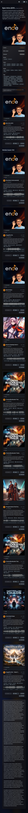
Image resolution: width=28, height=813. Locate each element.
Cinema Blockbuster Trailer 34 (13, 453)
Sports (18, 65)
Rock (14, 627)
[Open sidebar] (1, 2)
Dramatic (8, 70)
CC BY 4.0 (22, 47)
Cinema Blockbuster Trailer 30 (13, 399)
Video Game (13, 64)
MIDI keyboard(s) (19, 89)
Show (5, 65)
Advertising (13, 65)
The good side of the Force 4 (13, 506)
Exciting (16, 70)
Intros (5, 64)
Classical (14, 683)
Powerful (20, 70)
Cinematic (5, 59)
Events (21, 64)
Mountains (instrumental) (12, 180)
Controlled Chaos (10, 616)
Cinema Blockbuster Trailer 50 (13, 561)
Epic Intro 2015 (9, 123)
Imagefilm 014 (9, 235)
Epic (4, 70)
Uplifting (12, 70)
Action (18, 64)
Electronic (10, 59)
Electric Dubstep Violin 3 (12, 344)
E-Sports (21, 65)
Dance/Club (10, 354)
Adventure (8, 65)
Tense (5, 71)
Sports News (9, 290)
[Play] (4, 123)
